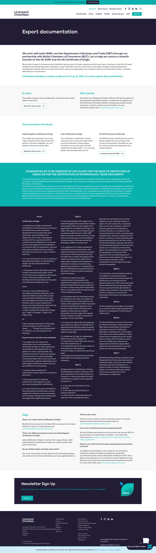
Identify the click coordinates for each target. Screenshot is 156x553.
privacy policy (100, 550)
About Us (92, 9)
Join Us (137, 14)
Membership (81, 14)
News (91, 14)
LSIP (128, 14)
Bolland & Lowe (114, 545)
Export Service (118, 14)
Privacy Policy (82, 533)
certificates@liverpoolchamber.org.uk (37, 429)
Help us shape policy (85, 527)
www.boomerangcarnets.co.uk (111, 108)
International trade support (87, 523)
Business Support (83, 525)
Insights (99, 14)
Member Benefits (62, 523)
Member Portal (115, 9)
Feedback (81, 540)
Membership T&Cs (84, 536)
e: (36, 543)
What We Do (82, 519)
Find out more (92, 2)
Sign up (27, 498)
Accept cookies (114, 550)
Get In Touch (103, 9)
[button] (154, 2)
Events (107, 14)
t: (27, 541)
